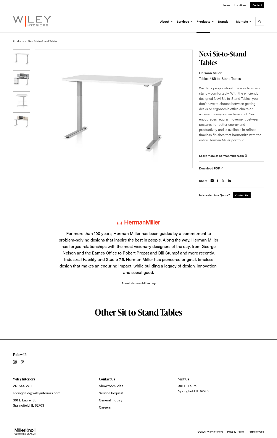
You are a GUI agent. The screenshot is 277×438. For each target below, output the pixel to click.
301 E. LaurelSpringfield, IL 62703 (193, 388)
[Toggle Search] (259, 21)
